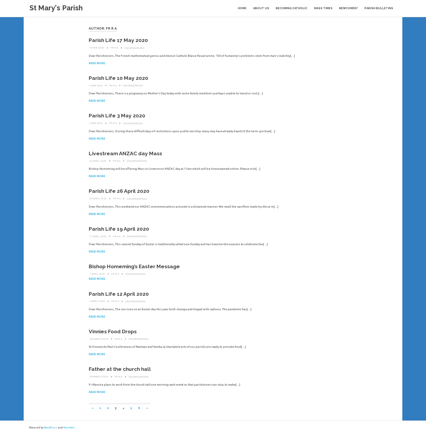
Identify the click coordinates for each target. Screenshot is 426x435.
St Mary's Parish (56, 8)
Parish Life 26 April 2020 (119, 191)
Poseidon (69, 427)
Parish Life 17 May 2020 (118, 40)
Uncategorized (134, 47)
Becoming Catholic (291, 8)
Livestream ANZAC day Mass (125, 153)
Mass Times (323, 8)
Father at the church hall (120, 369)
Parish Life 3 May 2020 (117, 116)
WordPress (50, 427)
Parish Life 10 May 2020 (118, 78)
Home (242, 8)
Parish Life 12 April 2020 (119, 294)
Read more (97, 63)
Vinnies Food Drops (113, 331)
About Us (261, 8)
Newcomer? (348, 8)
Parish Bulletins (378, 8)
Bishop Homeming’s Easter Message (134, 266)
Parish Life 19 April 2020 (119, 229)
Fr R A (114, 47)
